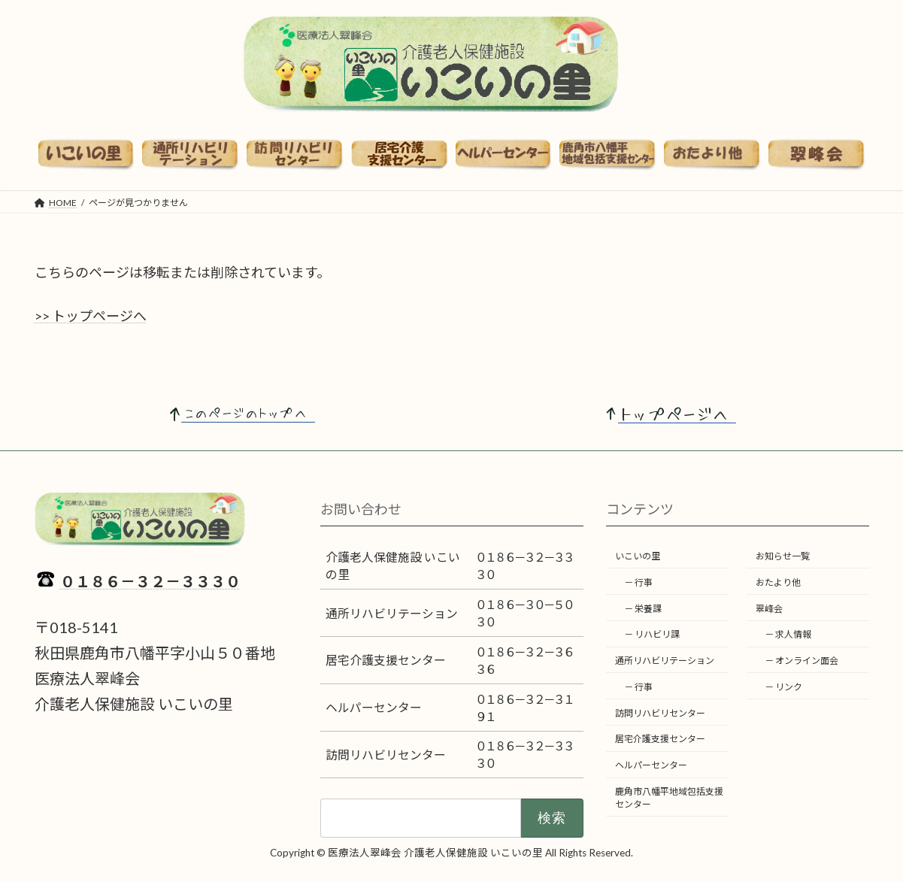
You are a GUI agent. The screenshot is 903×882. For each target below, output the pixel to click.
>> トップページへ (91, 316)
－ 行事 (638, 582)
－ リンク (783, 687)
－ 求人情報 (788, 634)
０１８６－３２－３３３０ (150, 581)
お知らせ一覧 (783, 556)
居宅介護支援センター (660, 738)
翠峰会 (769, 608)
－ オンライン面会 (801, 660)
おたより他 (778, 582)
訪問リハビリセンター (660, 713)
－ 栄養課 (643, 608)
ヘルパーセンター (651, 765)
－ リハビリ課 (652, 634)
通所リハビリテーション (664, 660)
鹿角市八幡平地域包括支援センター (669, 798)
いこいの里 (637, 556)
